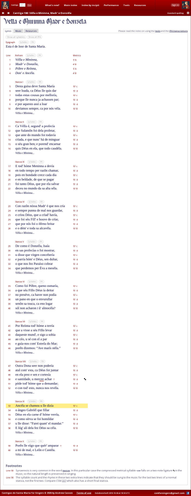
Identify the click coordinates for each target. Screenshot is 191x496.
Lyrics (8, 30)
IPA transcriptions (178, 30)
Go (29, 5)
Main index (70, 5)
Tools (126, 5)
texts (157, 30)
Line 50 (9, 470)
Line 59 (9, 477)
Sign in (175, 4)
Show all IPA (34, 36)
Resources (140, 5)
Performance (111, 5)
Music (18, 30)
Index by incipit (90, 5)
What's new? (52, 5)
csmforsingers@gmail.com (169, 493)
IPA (32, 42)
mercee (66, 470)
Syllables (23, 42)
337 (64, 480)
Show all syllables (16, 36)
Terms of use (83, 492)
